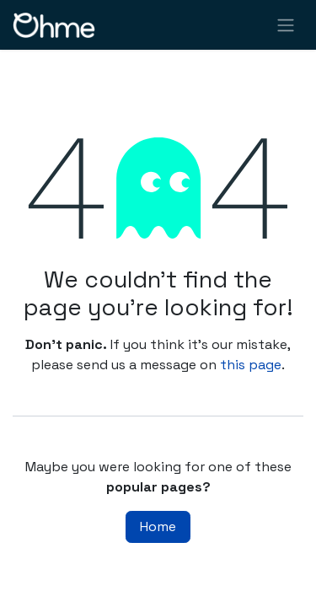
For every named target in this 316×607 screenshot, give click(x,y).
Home (158, 526)
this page (250, 364)
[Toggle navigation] (285, 25)
